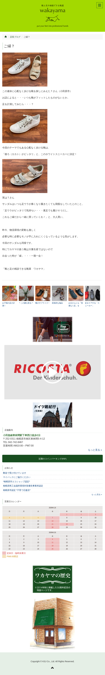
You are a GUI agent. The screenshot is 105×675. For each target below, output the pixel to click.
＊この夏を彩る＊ (26, 303)
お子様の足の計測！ (8, 304)
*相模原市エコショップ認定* (16, 481)
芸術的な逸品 (57, 303)
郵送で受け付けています (14, 473)
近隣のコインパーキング (52, 459)
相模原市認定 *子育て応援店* (17, 490)
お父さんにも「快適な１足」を (75, 304)
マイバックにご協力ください (16, 477)
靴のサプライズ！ (42, 303)
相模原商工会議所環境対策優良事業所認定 (23, 486)
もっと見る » (95, 450)
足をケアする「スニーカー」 (92, 304)
